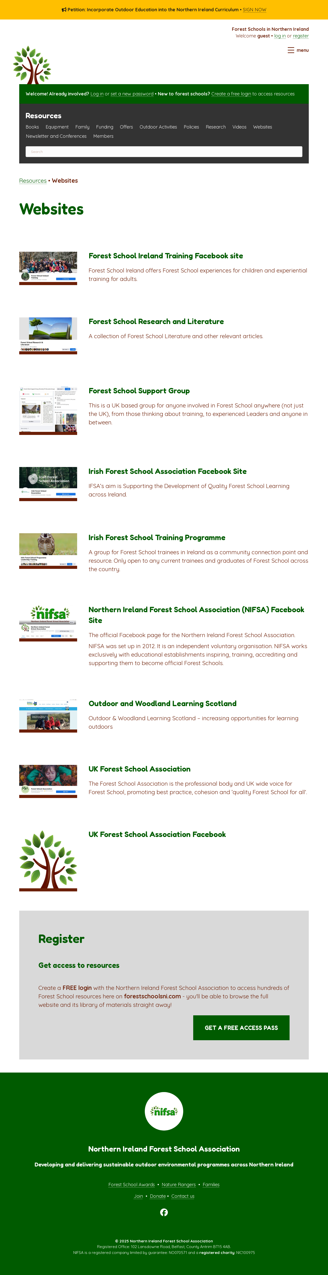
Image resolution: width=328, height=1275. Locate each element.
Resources (33, 180)
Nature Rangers (179, 1185)
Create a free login (231, 94)
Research (216, 127)
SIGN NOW (254, 10)
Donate (158, 1196)
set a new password (132, 94)
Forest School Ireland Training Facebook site (166, 255)
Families (211, 1185)
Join (138, 1196)
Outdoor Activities (158, 127)
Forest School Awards (131, 1185)
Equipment (57, 127)
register (301, 36)
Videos (239, 127)
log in (280, 36)
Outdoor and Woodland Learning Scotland (163, 703)
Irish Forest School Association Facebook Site (168, 471)
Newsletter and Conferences (56, 136)
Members (103, 136)
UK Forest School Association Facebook (157, 834)
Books (32, 127)
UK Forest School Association (140, 768)
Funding (104, 127)
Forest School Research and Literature (156, 321)
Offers (126, 127)
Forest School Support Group (139, 390)
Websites (262, 127)
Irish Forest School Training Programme (157, 537)
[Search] (164, 151)
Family (82, 127)
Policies (191, 127)
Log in (97, 94)
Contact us (182, 1196)
